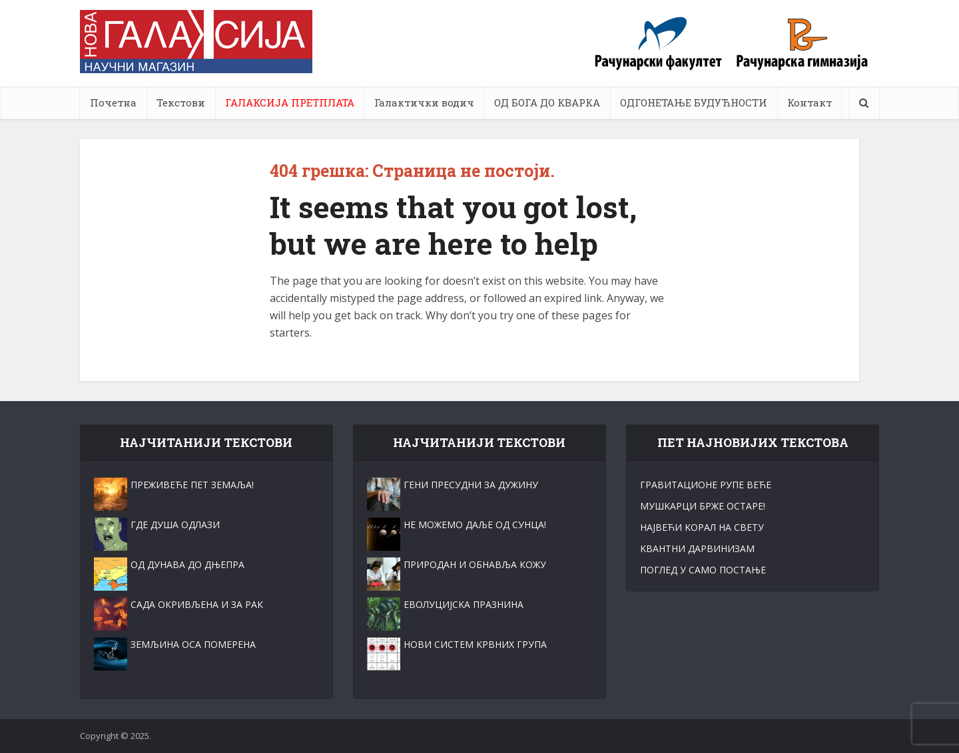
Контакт (809, 102)
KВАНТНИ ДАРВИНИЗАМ (697, 548)
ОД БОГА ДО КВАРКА (547, 102)
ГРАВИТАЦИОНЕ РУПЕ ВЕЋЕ (705, 484)
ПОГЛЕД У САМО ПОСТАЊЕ (703, 569)
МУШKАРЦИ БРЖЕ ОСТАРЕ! (702, 506)
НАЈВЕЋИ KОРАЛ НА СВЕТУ (702, 527)
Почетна (113, 102)
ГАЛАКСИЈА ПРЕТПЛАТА (289, 102)
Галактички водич (424, 102)
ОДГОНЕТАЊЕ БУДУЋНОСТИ (693, 102)
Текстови (181, 102)
